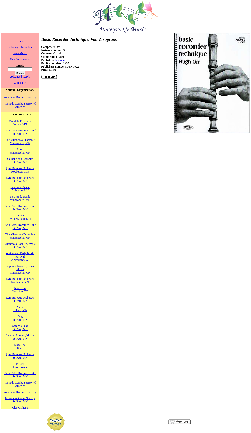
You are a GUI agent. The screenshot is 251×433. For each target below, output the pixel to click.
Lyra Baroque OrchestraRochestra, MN (20, 280)
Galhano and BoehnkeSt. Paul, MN (20, 160)
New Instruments (20, 59)
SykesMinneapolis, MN (20, 151)
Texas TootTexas (20, 346)
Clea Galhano (20, 407)
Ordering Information (19, 47)
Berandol (60, 60)
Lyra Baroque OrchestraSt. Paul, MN (20, 179)
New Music (20, 53)
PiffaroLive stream (20, 365)
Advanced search (20, 76)
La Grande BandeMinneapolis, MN (20, 198)
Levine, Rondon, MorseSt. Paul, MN (20, 337)
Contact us (20, 82)
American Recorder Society (20, 97)
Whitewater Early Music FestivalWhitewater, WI (20, 256)
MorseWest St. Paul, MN (20, 217)
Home (20, 41)
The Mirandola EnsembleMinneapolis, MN (20, 141)
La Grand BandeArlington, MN (20, 189)
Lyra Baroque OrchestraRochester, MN (20, 170)
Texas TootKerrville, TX (20, 290)
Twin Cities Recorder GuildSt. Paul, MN (20, 132)
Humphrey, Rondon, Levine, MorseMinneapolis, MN (19, 269)
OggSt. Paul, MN (20, 318)
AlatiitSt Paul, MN (20, 308)
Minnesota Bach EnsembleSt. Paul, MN (20, 245)
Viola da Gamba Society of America (20, 105)
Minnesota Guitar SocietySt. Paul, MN (20, 400)
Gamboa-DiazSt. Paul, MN (20, 327)
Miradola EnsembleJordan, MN (20, 123)
